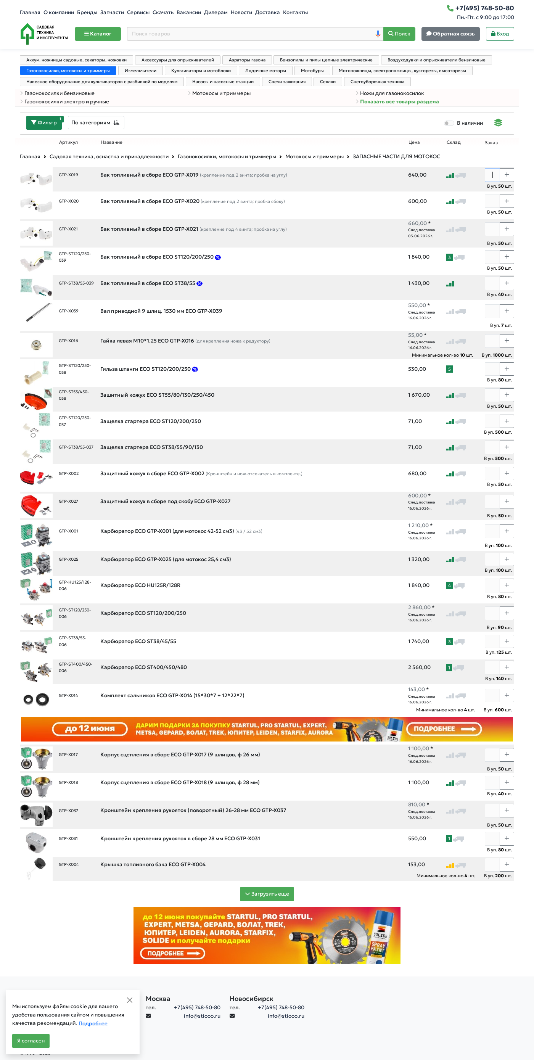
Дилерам (216, 12)
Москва (158, 998)
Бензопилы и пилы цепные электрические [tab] (326, 60)
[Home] (44, 34)
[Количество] (492, 175)
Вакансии (189, 12)
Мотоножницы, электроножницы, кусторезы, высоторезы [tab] (402, 70)
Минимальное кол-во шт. (442, 355)
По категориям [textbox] (90, 122)
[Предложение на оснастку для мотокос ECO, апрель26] (218, 257)
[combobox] (96, 122)
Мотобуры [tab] (312, 70)
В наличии (470, 123)
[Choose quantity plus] (507, 175)
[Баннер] (267, 935)
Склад (454, 142)
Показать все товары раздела (397, 101)
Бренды (87, 12)
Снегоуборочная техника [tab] (377, 81)
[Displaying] (498, 123)
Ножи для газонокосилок (389, 93)
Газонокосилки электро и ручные (64, 101)
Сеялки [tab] (328, 81)
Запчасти (112, 12)
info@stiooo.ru (202, 1016)
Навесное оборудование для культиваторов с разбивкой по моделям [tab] (101, 81)
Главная (30, 12)
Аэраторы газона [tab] (247, 60)
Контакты (295, 12)
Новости (241, 12)
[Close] (130, 1000)
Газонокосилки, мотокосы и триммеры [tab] (68, 70)
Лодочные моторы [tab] (265, 70)
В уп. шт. (499, 186)
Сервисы (138, 12)
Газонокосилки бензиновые (57, 93)
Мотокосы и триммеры (219, 93)
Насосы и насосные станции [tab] (223, 81)
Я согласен (31, 1040)
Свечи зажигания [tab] (287, 81)
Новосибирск (251, 998)
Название (111, 142)
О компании (58, 12)
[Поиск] (399, 34)
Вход (500, 34)
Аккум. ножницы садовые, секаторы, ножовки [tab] (76, 60)
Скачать (163, 12)
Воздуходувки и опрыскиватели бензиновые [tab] (437, 60)
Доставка (267, 12)
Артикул (68, 142)
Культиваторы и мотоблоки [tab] (201, 70)
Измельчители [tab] (140, 70)
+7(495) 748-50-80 (197, 1007)
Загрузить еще (267, 894)
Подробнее (93, 1023)
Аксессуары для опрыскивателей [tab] (178, 60)
